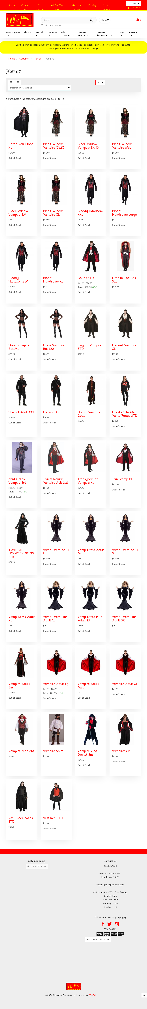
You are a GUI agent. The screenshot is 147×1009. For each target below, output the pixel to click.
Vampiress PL (121, 751)
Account (134, 7)
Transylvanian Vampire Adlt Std (55, 481)
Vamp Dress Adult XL (21, 618)
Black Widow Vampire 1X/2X (53, 146)
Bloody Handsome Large (124, 213)
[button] (138, 19)
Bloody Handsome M (18, 279)
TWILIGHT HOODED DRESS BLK (21, 553)
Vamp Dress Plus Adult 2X (90, 618)
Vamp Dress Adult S (125, 551)
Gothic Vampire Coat (89, 414)
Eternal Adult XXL (21, 412)
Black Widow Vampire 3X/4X (88, 146)
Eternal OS (51, 412)
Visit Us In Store (77, 6)
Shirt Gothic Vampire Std (17, 481)
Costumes (52, 32)
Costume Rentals (82, 34)
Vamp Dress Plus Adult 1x (55, 618)
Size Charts (39, 6)
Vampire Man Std (21, 751)
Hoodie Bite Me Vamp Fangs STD (124, 414)
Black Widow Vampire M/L (122, 146)
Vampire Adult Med (88, 685)
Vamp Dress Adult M (91, 551)
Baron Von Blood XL (20, 146)
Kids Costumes (66, 34)
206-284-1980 (57, 6)
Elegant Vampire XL (124, 347)
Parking (92, 5)
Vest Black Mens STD (20, 820)
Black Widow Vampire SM (18, 213)
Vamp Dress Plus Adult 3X (124, 618)
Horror (37, 58)
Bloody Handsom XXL (90, 213)
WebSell (92, 995)
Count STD (86, 278)
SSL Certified (37, 866)
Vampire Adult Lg (55, 684)
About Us (12, 6)
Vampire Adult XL (125, 684)
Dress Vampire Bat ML (19, 347)
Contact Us (25, 6)
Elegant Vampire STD (90, 347)
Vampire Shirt (53, 751)
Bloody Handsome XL (53, 279)
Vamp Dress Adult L (56, 551)
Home (11, 58)
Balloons (27, 32)
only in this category (51, 25)
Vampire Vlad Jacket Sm (87, 753)
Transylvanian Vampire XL (88, 481)
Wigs (121, 32)
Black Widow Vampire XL (53, 213)
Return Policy (106, 6)
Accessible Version (98, 939)
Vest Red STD (53, 818)
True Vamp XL (122, 479)
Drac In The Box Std (124, 279)
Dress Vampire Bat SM (53, 347)
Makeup (133, 32)
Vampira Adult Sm (19, 685)
